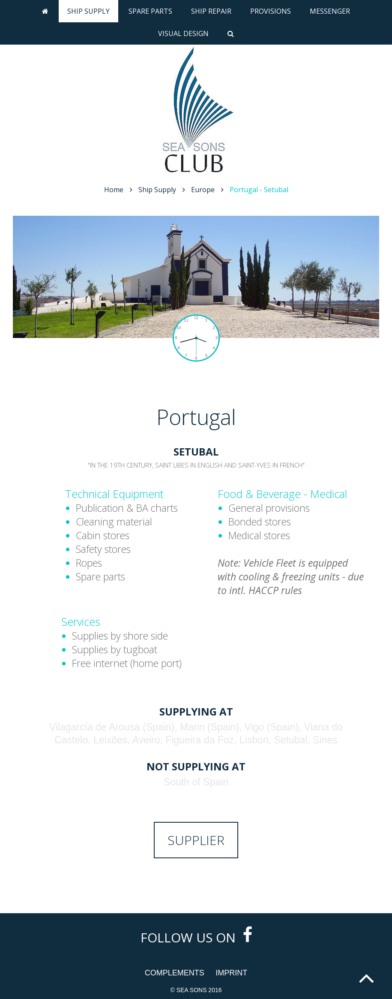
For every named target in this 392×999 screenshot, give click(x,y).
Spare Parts (150, 11)
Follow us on (196, 937)
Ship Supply (88, 11)
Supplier (196, 840)
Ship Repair (211, 11)
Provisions (270, 11)
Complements (174, 973)
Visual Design (183, 33)
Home (113, 189)
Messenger (330, 11)
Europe (203, 189)
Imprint (231, 973)
